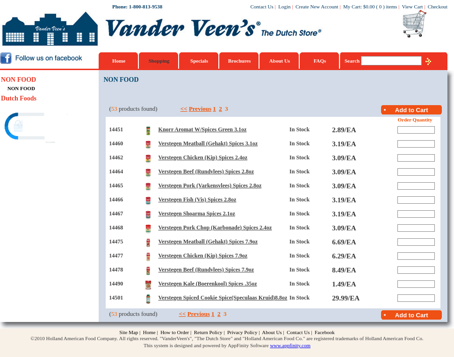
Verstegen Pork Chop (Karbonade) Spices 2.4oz (215, 227)
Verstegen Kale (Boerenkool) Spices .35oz (208, 283)
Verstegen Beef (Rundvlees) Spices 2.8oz (206, 171)
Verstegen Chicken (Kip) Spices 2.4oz (203, 157)
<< (183, 108)
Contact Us (262, 6)
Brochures (239, 61)
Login (284, 6)
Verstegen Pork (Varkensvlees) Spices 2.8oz (210, 185)
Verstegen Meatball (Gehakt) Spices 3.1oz (208, 143)
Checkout (437, 6)
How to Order (174, 332)
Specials (199, 61)
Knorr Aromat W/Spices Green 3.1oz (203, 129)
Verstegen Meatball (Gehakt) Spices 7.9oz (208, 241)
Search (353, 61)
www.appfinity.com (290, 345)
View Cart (412, 6)
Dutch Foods (18, 98)
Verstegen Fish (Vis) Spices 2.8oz (198, 199)
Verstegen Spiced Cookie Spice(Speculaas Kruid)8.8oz (223, 297)
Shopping (159, 61)
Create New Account (317, 6)
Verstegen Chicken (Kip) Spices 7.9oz (203, 255)
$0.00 (369, 6)
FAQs (320, 61)
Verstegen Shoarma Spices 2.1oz (197, 213)
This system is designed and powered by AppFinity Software (206, 345)
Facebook (325, 332)
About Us (279, 61)
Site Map (128, 332)
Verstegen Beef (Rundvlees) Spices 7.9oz (206, 269)
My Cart (351, 6)
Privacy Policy (242, 332)
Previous (200, 108)
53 (114, 108)
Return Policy (208, 332)
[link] (37, 127)
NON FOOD (18, 79)
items (391, 6)
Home (118, 61)
